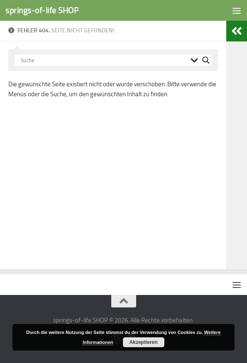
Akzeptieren (144, 342)
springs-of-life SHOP (41, 10)
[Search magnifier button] (206, 60)
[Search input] (103, 60)
